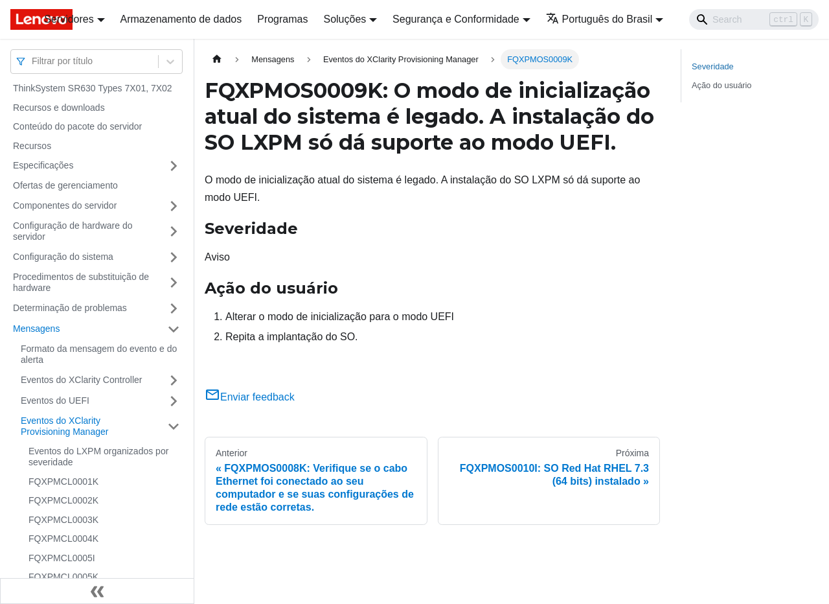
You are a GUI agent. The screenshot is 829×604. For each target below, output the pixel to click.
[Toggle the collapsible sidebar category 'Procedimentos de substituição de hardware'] (173, 283)
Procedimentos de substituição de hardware (81, 283)
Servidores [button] (68, 19)
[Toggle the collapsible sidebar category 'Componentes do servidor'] (173, 206)
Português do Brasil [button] (599, 19)
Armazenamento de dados (181, 19)
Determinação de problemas (70, 308)
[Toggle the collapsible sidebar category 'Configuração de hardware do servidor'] (173, 231)
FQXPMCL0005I (61, 558)
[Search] (754, 19)
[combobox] (33, 61)
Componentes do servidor (65, 205)
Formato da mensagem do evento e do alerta (99, 354)
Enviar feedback (250, 396)
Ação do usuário (721, 85)
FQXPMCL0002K (63, 500)
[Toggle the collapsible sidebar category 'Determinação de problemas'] (173, 308)
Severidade (713, 66)
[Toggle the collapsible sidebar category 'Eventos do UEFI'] (173, 401)
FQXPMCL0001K (63, 481)
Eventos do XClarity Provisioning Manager (64, 426)
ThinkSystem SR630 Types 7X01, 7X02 (92, 88)
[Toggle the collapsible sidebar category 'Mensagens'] (173, 329)
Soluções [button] (344, 19)
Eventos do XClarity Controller (81, 380)
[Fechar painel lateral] (97, 591)
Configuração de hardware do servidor (72, 231)
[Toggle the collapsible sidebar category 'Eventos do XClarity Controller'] (173, 380)
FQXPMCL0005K (63, 577)
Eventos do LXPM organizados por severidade (98, 457)
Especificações (43, 165)
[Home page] (217, 59)
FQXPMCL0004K (63, 538)
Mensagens (36, 328)
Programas (282, 19)
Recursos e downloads (59, 107)
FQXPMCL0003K (63, 520)
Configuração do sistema (63, 256)
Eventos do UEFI (55, 400)
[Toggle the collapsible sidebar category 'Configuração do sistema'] (173, 257)
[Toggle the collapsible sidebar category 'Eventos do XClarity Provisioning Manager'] (173, 427)
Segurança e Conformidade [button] (455, 19)
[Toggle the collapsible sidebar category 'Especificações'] (173, 166)
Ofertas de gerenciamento (65, 185)
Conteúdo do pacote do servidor (77, 126)
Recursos (32, 146)
